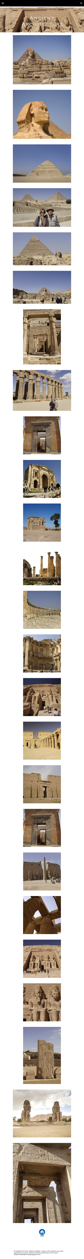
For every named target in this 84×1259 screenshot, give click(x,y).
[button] (3, 3)
